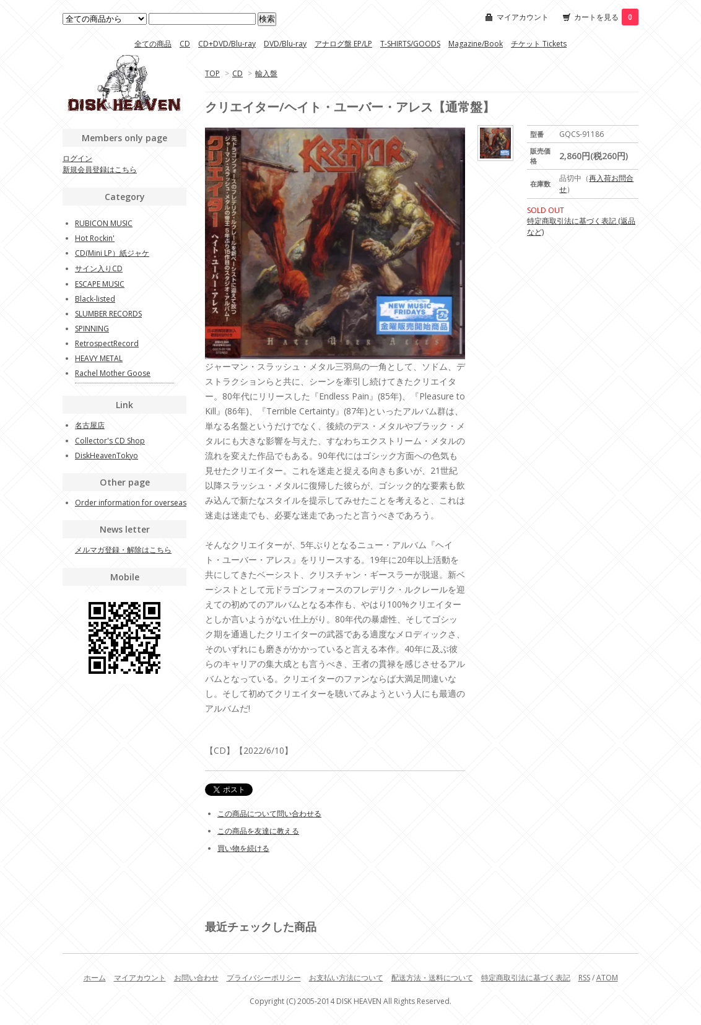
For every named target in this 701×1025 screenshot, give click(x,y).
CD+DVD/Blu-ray (227, 43)
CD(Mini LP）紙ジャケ (112, 253)
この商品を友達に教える (258, 831)
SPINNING (92, 328)
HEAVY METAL (99, 358)
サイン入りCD (99, 268)
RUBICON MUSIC (104, 223)
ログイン (77, 158)
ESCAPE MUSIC (99, 284)
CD (185, 43)
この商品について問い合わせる (269, 813)
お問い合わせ (196, 977)
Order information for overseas (130, 502)
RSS (584, 977)
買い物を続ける (243, 848)
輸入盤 (266, 73)
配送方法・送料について (432, 977)
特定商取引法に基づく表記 (525, 977)
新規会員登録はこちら (100, 169)
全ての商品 (153, 43)
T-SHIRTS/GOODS (410, 43)
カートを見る (606, 17)
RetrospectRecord (107, 343)
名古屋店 (90, 425)
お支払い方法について (346, 977)
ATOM (607, 977)
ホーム (95, 977)
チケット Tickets (539, 43)
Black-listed (95, 299)
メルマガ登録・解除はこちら (123, 549)
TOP (212, 73)
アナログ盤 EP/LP (343, 43)
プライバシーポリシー (264, 977)
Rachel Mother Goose (112, 373)
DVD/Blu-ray (285, 43)
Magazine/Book (475, 43)
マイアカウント (523, 17)
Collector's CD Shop (110, 440)
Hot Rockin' (95, 238)
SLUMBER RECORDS (108, 313)
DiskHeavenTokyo (106, 455)
